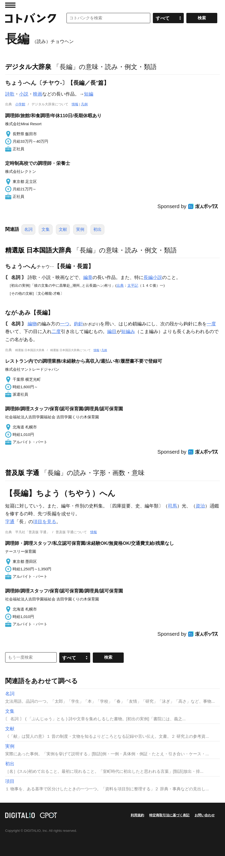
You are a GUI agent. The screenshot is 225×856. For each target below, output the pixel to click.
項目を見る (44, 521)
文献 (63, 229)
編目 (111, 331)
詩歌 (9, 94)
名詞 (28, 229)
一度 (211, 323)
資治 (200, 505)
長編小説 (153, 277)
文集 (45, 229)
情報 (75, 104)
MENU (10, 5)
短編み (128, 331)
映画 (37, 94)
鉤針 (78, 323)
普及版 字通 (22, 472)
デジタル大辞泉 (28, 66)
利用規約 (137, 815)
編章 (88, 277)
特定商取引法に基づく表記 (169, 815)
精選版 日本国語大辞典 (38, 250)
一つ (64, 323)
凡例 (84, 104)
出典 (120, 285)
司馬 (172, 505)
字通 (9, 521)
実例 (80, 229)
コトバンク (30, 18)
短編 (88, 94)
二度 (56, 331)
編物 (32, 323)
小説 (23, 94)
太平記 (132, 285)
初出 (97, 229)
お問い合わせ (205, 815)
